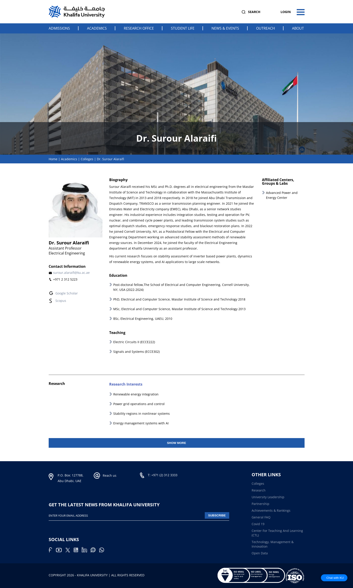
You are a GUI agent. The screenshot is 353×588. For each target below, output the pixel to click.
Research (259, 490)
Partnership (260, 504)
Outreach (265, 28)
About (298, 28)
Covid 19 (258, 524)
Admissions (59, 28)
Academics (97, 28)
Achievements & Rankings (271, 510)
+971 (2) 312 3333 (164, 475)
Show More (176, 443)
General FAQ (261, 517)
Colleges (87, 159)
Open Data (260, 553)
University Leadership (268, 497)
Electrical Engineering (67, 253)
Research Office (139, 28)
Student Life (182, 28)
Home (53, 159)
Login (286, 12)
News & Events (225, 28)
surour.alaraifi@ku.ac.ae (71, 272)
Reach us (109, 475)
